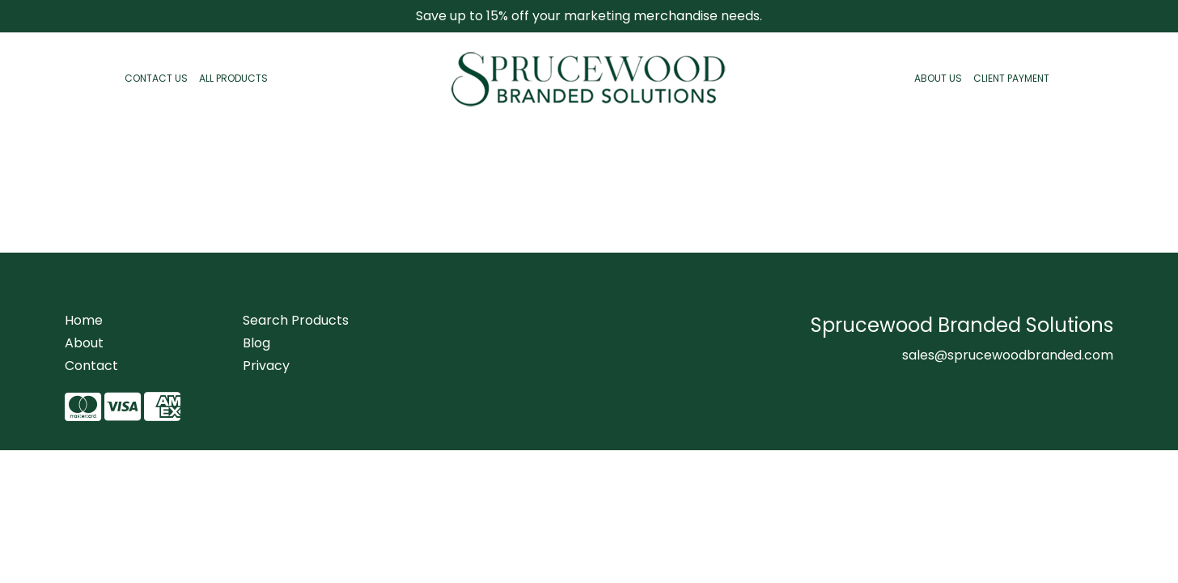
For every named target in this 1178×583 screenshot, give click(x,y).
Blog (256, 343)
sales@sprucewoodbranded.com (1007, 355)
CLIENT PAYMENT (1011, 78)
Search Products (296, 320)
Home (84, 320)
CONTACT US (156, 78)
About (84, 343)
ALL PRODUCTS (233, 78)
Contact (91, 365)
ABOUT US (938, 78)
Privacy (266, 365)
